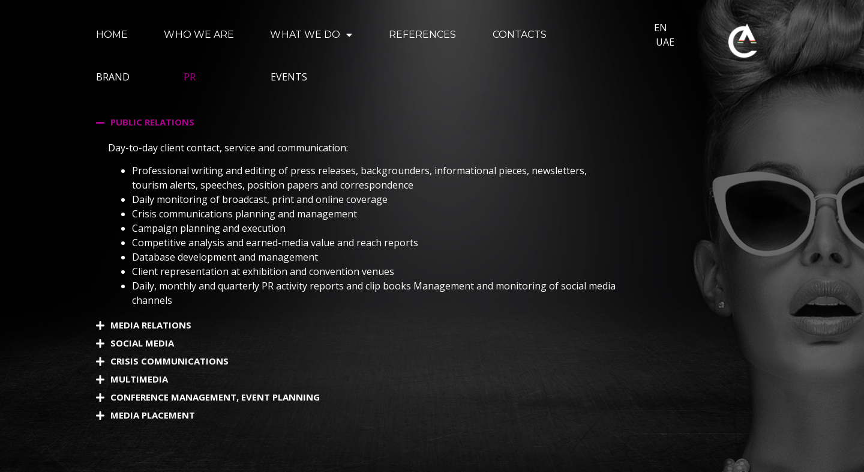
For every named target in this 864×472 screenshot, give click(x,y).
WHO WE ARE (199, 34)
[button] (365, 122)
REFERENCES (423, 34)
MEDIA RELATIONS (150, 325)
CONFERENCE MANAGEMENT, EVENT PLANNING (215, 397)
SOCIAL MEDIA (142, 343)
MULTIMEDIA (139, 379)
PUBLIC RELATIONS (152, 122)
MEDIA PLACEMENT (152, 415)
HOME (112, 34)
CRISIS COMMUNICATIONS (169, 361)
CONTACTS (520, 34)
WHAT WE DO (311, 35)
